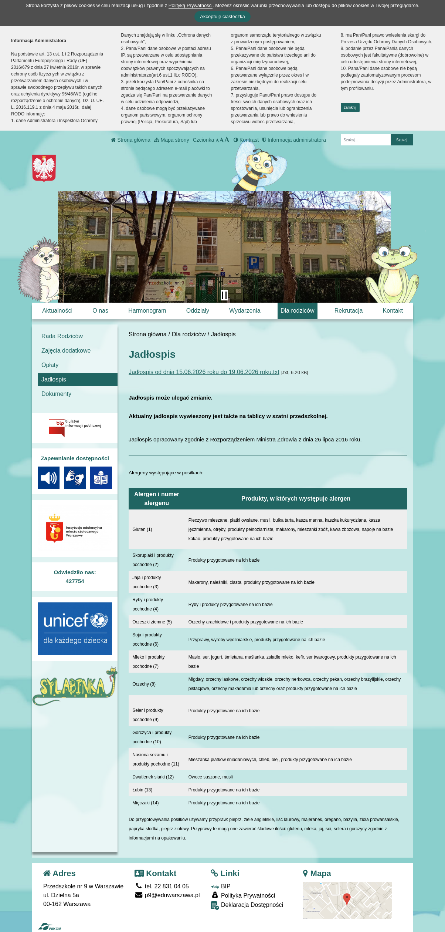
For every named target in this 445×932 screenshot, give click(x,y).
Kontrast (246, 140)
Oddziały (197, 310)
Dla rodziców (298, 310)
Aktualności (57, 310)
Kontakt (393, 310)
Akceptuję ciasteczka (222, 16)
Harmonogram (147, 310)
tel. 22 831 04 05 (162, 886)
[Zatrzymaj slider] (224, 295)
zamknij (350, 107)
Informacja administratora (294, 140)
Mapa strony (171, 140)
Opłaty (49, 365)
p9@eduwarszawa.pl (167, 895)
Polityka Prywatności (243, 895)
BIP (220, 886)
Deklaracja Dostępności (247, 905)
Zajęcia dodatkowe (66, 350)
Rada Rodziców (62, 336)
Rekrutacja (348, 310)
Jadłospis (53, 379)
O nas (100, 310)
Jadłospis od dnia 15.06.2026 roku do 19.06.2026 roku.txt (204, 372)
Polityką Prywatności (191, 5)
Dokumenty (56, 394)
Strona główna (130, 140)
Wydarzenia (244, 310)
